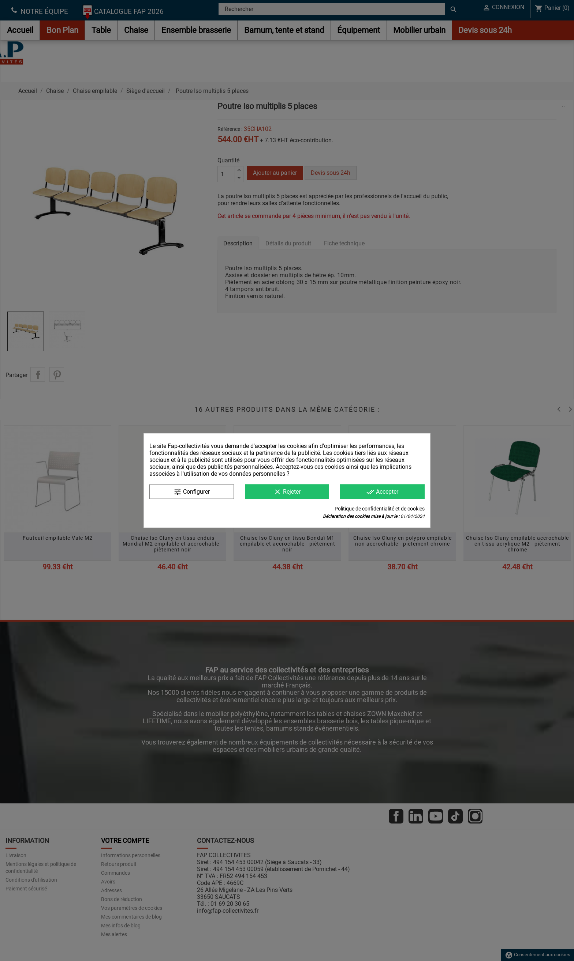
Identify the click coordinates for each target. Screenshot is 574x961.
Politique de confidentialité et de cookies (380, 509)
